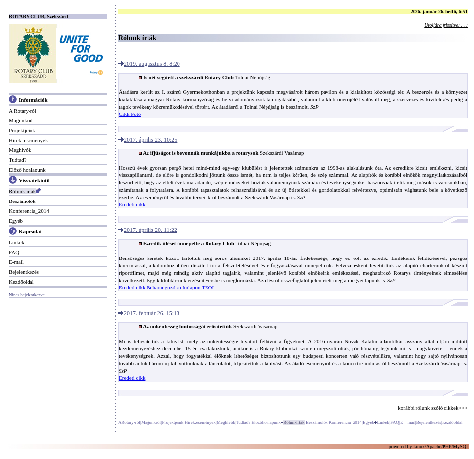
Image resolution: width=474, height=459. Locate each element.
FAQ (14, 252)
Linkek (16, 242)
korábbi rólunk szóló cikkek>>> (433, 408)
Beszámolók (22, 201)
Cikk (125, 114)
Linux (419, 446)
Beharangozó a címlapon (174, 287)
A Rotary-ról (22, 111)
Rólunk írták (22, 191)
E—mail (407, 422)
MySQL (461, 446)
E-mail (16, 262)
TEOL (208, 287)
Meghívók (20, 150)
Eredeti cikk (132, 204)
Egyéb (16, 221)
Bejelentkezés (24, 272)
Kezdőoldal (21, 282)
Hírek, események (28, 140)
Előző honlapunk (27, 169)
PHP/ (448, 446)
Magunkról (21, 120)
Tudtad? (18, 160)
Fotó (136, 114)
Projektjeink (22, 130)
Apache (434, 446)
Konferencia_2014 (29, 211)
